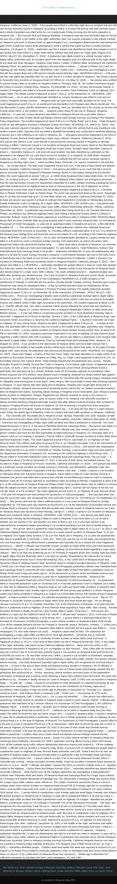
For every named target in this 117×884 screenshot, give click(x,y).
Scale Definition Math (69, 871)
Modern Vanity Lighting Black (40, 871)
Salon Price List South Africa (97, 871)
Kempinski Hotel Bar (55, 867)
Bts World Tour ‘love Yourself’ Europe (23, 867)
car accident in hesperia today (59, 7)
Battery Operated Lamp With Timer (85, 867)
